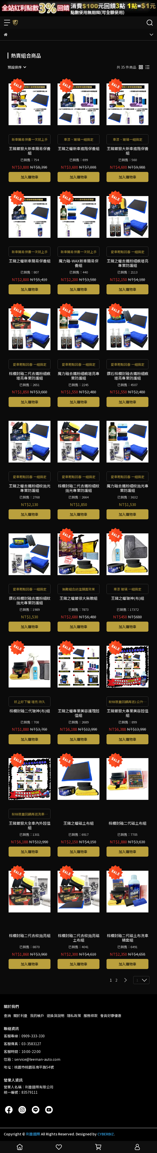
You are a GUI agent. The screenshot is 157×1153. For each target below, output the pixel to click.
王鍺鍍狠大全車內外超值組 (29, 825)
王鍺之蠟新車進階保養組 (78, 148)
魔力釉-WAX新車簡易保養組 (78, 263)
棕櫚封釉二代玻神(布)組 (29, 711)
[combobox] (17, 67)
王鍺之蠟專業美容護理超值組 (78, 713)
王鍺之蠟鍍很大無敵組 (78, 598)
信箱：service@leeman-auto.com (32, 1059)
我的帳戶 (37, 1015)
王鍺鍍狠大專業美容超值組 (127, 713)
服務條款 (91, 1015)
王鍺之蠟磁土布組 (78, 823)
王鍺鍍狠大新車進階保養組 (127, 150)
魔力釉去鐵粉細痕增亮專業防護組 (78, 375)
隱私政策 (74, 1015)
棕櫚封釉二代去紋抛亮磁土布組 (78, 937)
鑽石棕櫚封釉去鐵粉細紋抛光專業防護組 (29, 600)
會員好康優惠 (110, 1015)
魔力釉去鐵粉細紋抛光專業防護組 (127, 488)
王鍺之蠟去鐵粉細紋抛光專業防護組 (29, 488)
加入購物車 (29, 176)
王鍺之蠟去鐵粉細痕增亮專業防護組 (127, 263)
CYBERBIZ (105, 1133)
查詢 (7, 1015)
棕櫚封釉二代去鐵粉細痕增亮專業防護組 (29, 375)
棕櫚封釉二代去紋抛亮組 (29, 935)
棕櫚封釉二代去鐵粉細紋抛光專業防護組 (78, 488)
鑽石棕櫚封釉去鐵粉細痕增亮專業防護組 (127, 375)
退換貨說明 (55, 1015)
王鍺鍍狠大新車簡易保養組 (29, 150)
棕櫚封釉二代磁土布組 (127, 823)
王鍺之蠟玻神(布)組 (127, 598)
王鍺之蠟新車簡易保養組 (29, 261)
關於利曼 (20, 1015)
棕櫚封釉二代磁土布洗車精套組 (127, 937)
